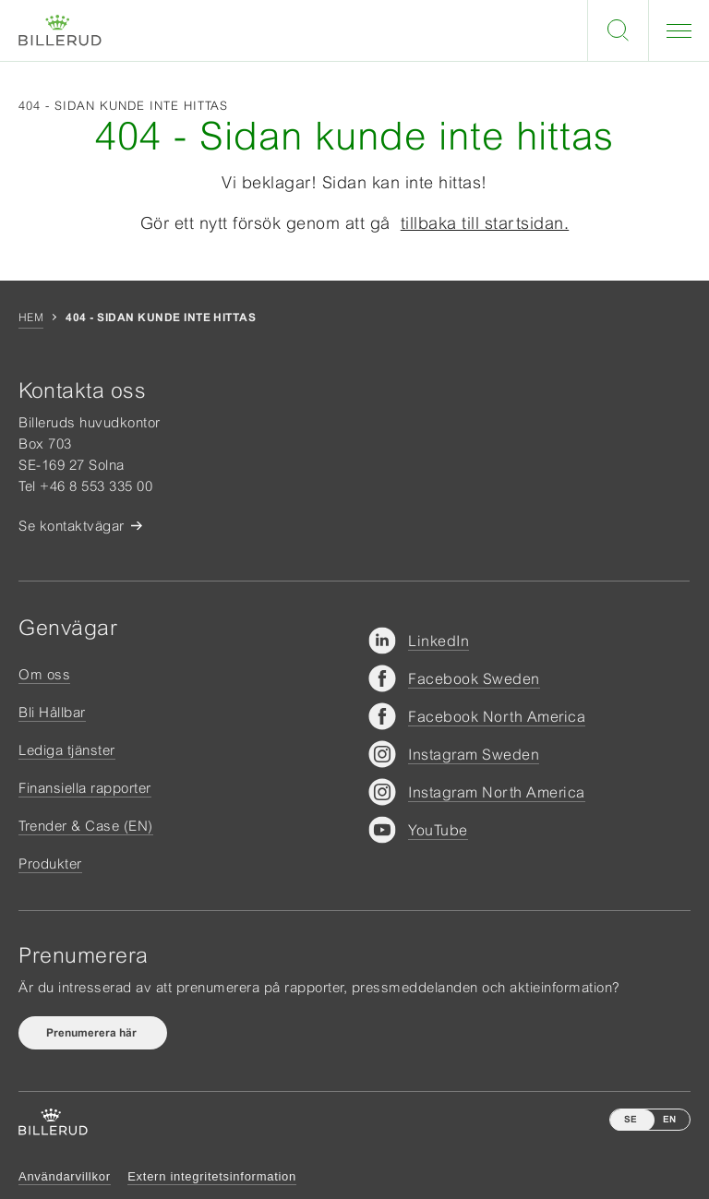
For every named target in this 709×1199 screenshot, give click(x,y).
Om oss (44, 674)
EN (669, 1119)
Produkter (50, 863)
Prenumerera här (92, 1032)
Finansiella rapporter (84, 788)
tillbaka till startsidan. (485, 223)
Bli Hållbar (52, 712)
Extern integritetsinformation (211, 1176)
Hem (30, 317)
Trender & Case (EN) (85, 825)
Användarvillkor (64, 1176)
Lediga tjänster (66, 750)
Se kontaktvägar (71, 526)
